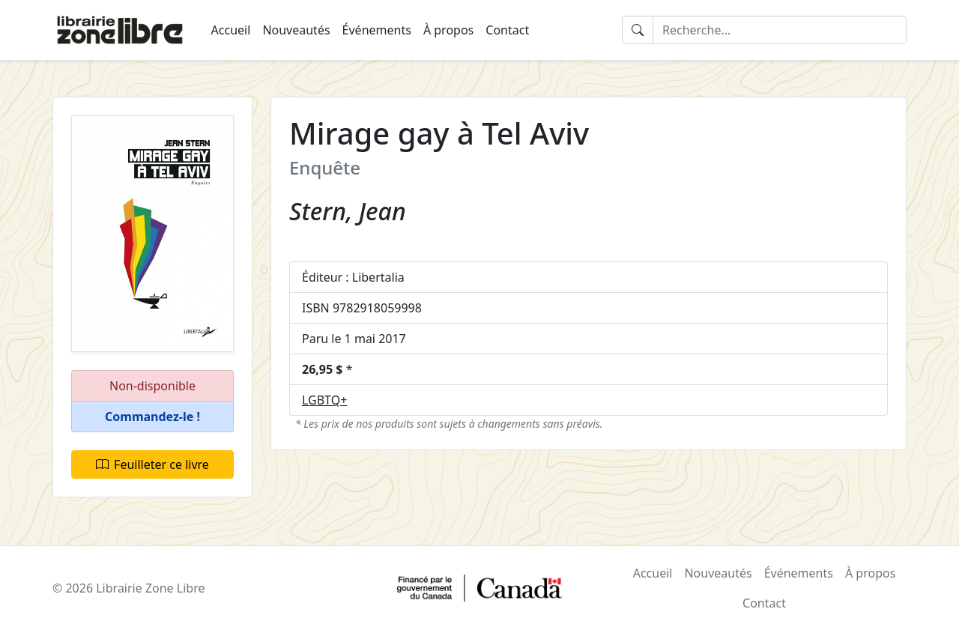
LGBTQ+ (324, 400)
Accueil (231, 30)
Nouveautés (296, 30)
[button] (152, 417)
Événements (376, 30)
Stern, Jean (347, 211)
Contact (507, 30)
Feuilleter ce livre (152, 464)
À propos (448, 30)
